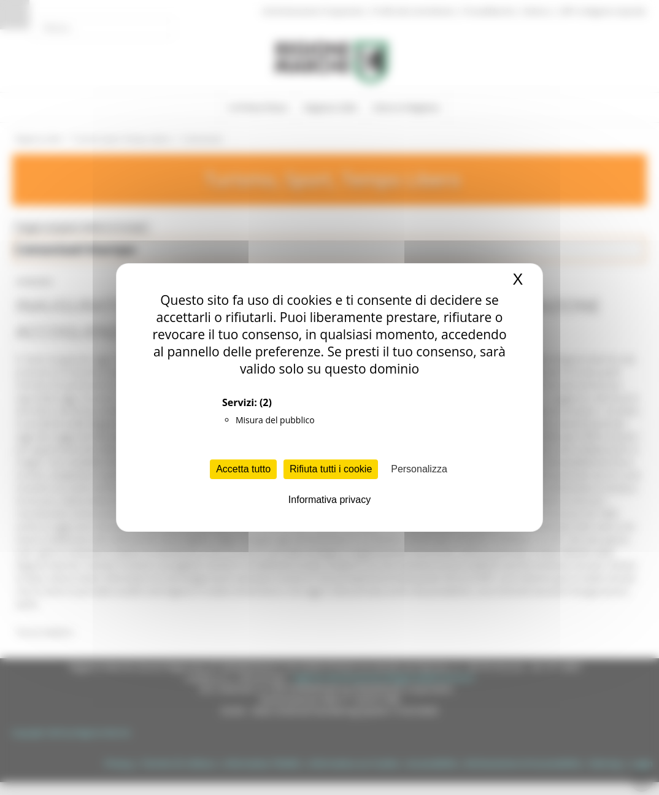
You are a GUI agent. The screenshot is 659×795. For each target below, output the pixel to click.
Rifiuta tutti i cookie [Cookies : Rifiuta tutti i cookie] (331, 469)
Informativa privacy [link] (329, 499)
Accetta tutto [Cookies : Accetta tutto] (243, 469)
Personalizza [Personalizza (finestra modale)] (419, 469)
